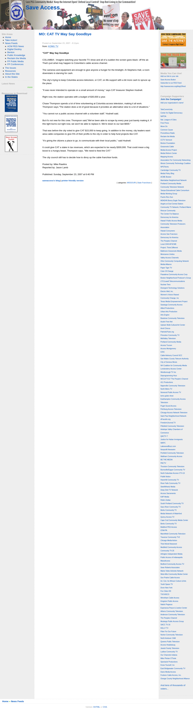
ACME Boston (166, 177)
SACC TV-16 (165, 625)
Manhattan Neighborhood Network (174, 180)
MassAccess (165, 561)
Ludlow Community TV (169, 652)
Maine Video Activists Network (172, 571)
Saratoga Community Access (171, 305)
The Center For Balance (170, 214)
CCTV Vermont (166, 140)
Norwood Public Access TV (171, 392)
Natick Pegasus (166, 604)
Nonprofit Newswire (168, 450)
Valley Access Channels (170, 258)
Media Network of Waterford (171, 514)
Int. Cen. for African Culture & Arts (173, 581)
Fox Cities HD (166, 591)
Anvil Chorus (165, 328)
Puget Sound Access (168, 406)
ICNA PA (164, 530)
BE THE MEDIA (166, 460)
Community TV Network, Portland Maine (176, 207)
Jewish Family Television (170, 648)
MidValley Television (168, 338)
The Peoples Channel (169, 241)
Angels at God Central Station (172, 204)
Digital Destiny (14, 49)
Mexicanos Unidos (168, 254)
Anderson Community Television (173, 615)
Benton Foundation (168, 143)
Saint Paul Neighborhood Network (173, 416)
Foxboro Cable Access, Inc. (171, 675)
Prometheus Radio (168, 133)
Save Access (43, 7)
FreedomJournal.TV (168, 423)
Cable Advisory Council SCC (171, 355)
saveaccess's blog (51, 180)
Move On (164, 126)
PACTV (163, 463)
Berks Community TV (169, 510)
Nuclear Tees (165, 285)
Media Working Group (169, 194)
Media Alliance (166, 264)
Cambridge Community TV (171, 170)
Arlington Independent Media (171, 554)
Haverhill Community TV (170, 480)
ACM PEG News (15, 46)
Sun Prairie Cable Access (170, 578)
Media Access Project (169, 150)
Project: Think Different (169, 248)
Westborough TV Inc (168, 372)
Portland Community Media (171, 184)
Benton (11, 52)
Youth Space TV (167, 584)
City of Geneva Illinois (169, 362)
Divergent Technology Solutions (172, 288)
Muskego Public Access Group (172, 621)
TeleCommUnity (167, 109)
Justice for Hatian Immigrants (172, 439)
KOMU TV (53, 46)
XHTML (96, 707)
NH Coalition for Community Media (174, 365)
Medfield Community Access (171, 547)
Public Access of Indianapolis (172, 557)
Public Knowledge (16, 55)
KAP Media (165, 497)
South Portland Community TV (172, 503)
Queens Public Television (170, 642)
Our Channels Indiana (169, 655)
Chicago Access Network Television (174, 413)
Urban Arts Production (169, 312)
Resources (10, 71)
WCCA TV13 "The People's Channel (174, 379)
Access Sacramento (168, 493)
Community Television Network (172, 187)
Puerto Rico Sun (167, 197)
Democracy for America (169, 217)
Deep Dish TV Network (169, 490)
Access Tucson (166, 345)
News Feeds (11, 43)
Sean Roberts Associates (170, 567)
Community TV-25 (167, 551)
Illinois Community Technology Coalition (176, 163)
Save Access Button (168, 80)
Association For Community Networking (175, 160)
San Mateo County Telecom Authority (175, 359)
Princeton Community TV (170, 335)
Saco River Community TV (171, 507)
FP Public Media (15, 61)
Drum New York (166, 588)
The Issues (10, 68)
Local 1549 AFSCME (168, 244)
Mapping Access (167, 157)
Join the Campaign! (171, 99)
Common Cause (167, 130)
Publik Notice (165, 477)
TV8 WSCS (165, 594)
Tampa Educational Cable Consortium (175, 190)
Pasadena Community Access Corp (174, 274)
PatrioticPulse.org (167, 332)
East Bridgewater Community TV (173, 668)
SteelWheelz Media (168, 487)
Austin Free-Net (166, 322)
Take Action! (11, 40)
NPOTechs (165, 167)
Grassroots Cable (167, 147)
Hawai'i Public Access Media (171, 221)
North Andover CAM (168, 638)
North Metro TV (166, 389)
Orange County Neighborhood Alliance (175, 679)
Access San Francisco (169, 234)
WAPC (163, 443)
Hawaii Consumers (168, 231)
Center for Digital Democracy (171, 113)
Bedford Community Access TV (172, 564)
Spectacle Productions (169, 662)
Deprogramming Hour (169, 376)
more (29, 87)
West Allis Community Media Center (174, 574)
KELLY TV (164, 628)
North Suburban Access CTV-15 (173, 473)
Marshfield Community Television (173, 534)
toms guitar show (167, 396)
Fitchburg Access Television (171, 409)
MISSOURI (131, 183)
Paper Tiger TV (166, 268)
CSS (105, 707)
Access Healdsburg (168, 645)
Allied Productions (167, 308)
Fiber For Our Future (168, 631)
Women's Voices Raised (170, 295)
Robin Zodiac (166, 500)
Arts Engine (165, 315)
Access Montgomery (168, 349)
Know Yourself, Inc (168, 665)
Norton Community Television (172, 635)
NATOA (163, 116)
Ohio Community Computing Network (175, 261)
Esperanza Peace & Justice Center (174, 608)
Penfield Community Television (172, 453)
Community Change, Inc (170, 298)
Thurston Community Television (172, 466)
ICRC (163, 352)
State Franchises (144, 183)
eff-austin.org (165, 419)
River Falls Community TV (170, 483)
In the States (11, 77)
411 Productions (167, 382)
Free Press (165, 123)
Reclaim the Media (16, 58)
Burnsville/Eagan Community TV (173, 470)
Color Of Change (167, 271)
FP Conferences (15, 64)
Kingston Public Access (169, 601)
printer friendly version (73, 180)
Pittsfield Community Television (172, 426)
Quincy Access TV (167, 517)
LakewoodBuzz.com (168, 446)
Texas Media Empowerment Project (174, 301)
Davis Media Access (168, 672)
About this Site (12, 74)
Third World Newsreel (169, 544)
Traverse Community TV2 (170, 537)
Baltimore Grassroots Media (171, 251)
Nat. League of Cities (168, 120)
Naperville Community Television (173, 386)
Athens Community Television (172, 611)
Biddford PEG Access (169, 527)
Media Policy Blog (167, 173)
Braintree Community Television (172, 318)
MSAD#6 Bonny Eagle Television (173, 200)
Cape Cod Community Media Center (174, 520)
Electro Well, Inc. (167, 291)
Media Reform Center (169, 153)
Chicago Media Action (169, 540)
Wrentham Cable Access (170, 598)
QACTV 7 (164, 436)
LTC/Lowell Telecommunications (173, 281)
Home (8, 37)
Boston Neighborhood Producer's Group (176, 278)
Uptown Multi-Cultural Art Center (173, 325)
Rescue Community (168, 211)
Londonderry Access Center (171, 369)
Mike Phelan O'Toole (168, 658)
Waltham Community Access (171, 456)
